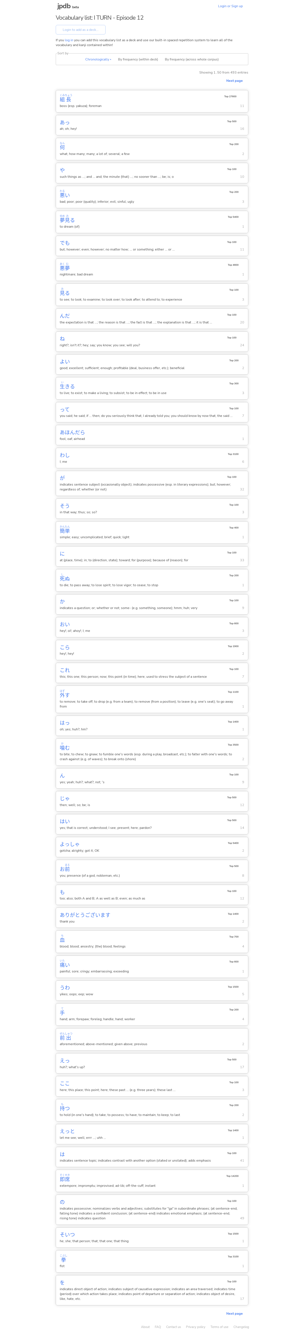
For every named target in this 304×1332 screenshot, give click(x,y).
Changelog (241, 1327)
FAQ (158, 1327)
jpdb (64, 6)
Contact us (173, 1327)
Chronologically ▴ (98, 59)
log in (69, 40)
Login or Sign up (230, 6)
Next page (234, 80)
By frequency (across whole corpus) (192, 59)
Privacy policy (195, 1327)
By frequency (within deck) (138, 59)
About (145, 1327)
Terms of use (219, 1327)
